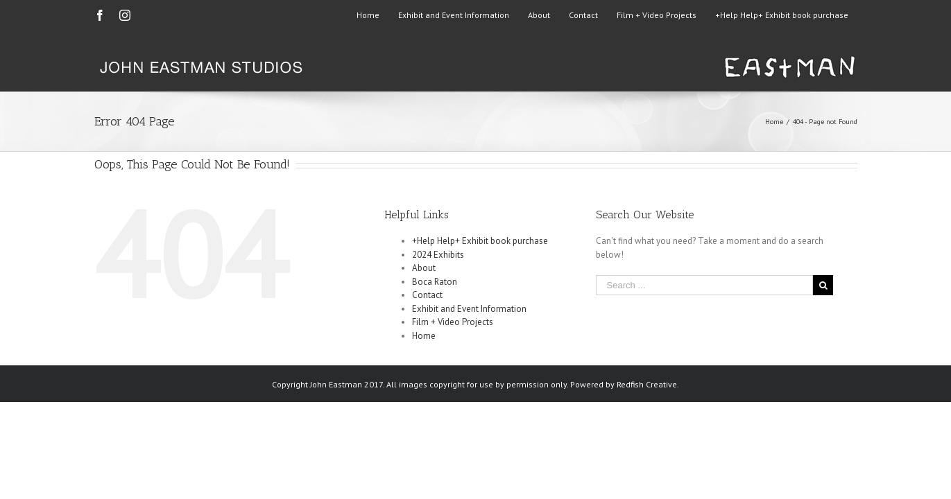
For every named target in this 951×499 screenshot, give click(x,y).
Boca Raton (434, 282)
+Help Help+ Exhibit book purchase (480, 241)
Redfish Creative (647, 384)
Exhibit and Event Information (469, 309)
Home (424, 336)
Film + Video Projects (452, 322)
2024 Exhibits (438, 255)
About (424, 268)
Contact (427, 295)
